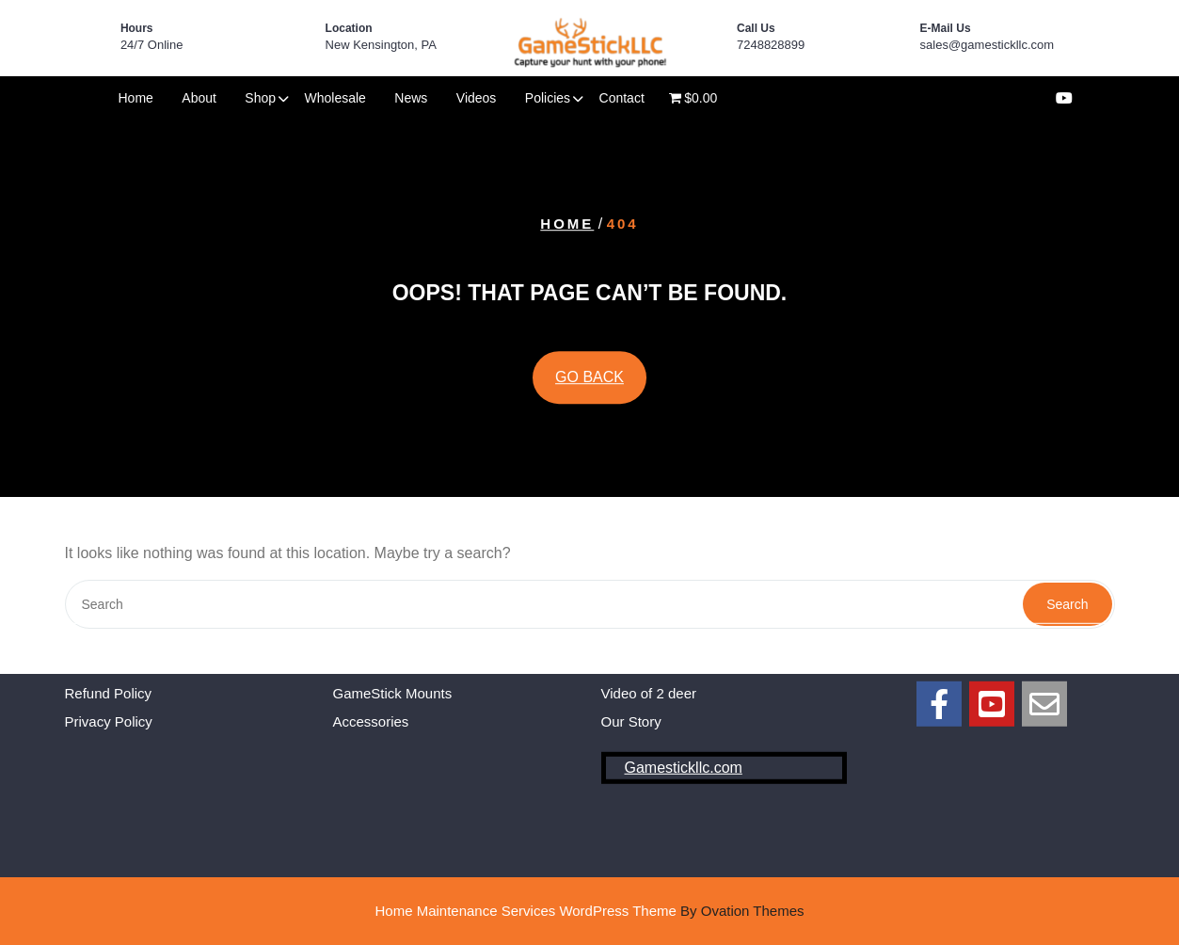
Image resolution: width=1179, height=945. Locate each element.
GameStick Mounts (393, 655)
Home (136, 97)
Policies (547, 97)
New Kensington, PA (381, 45)
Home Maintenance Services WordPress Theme (589, 911)
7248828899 (771, 45)
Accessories (371, 684)
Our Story (631, 684)
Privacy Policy (108, 684)
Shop (260, 97)
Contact (622, 97)
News (410, 97)
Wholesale (335, 97)
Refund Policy (108, 655)
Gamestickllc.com (683, 729)
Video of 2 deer (648, 655)
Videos (476, 97)
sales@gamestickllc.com (987, 45)
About (199, 97)
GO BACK (589, 378)
